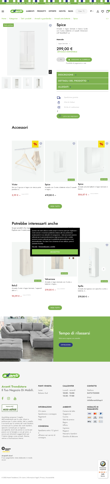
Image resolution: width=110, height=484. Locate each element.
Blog (70, 11)
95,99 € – (17, 296)
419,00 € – (50, 195)
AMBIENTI (30, 11)
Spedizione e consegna (47, 414)
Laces (40, 390)
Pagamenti (42, 416)
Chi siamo (42, 411)
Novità (62, 11)
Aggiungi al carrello (79, 60)
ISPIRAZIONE (66, 345)
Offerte (52, 11)
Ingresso (66, 428)
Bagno (65, 422)
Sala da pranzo (68, 419)
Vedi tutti (55, 206)
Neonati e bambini (70, 433)
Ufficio (65, 425)
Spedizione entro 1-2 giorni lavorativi (91, 3)
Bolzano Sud (43, 393)
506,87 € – (83, 194)
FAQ (40, 419)
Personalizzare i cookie (47, 246)
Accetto (55, 252)
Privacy (42, 477)
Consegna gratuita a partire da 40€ (58, 3)
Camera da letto (69, 411)
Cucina (65, 416)
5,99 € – (16, 195)
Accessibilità (50, 477)
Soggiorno (67, 414)
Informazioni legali (33, 477)
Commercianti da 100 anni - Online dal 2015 (22, 3)
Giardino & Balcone (70, 436)
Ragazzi (66, 431)
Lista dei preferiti (68, 116)
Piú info (34, 246)
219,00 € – (50, 289)
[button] (103, 269)
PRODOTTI (41, 11)
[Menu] (106, 461)
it (91, 11)
